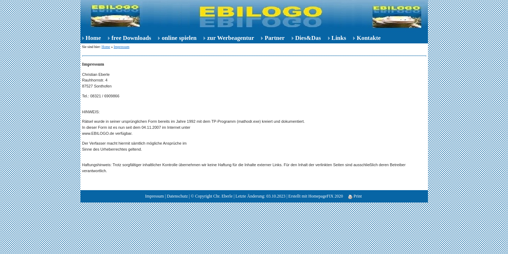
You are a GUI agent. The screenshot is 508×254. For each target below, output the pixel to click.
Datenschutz (177, 196)
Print (355, 196)
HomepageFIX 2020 (325, 196)
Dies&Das (308, 38)
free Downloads (131, 38)
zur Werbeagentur (230, 38)
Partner (275, 38)
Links (339, 38)
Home (93, 38)
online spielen (179, 38)
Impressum (121, 47)
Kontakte (369, 38)
